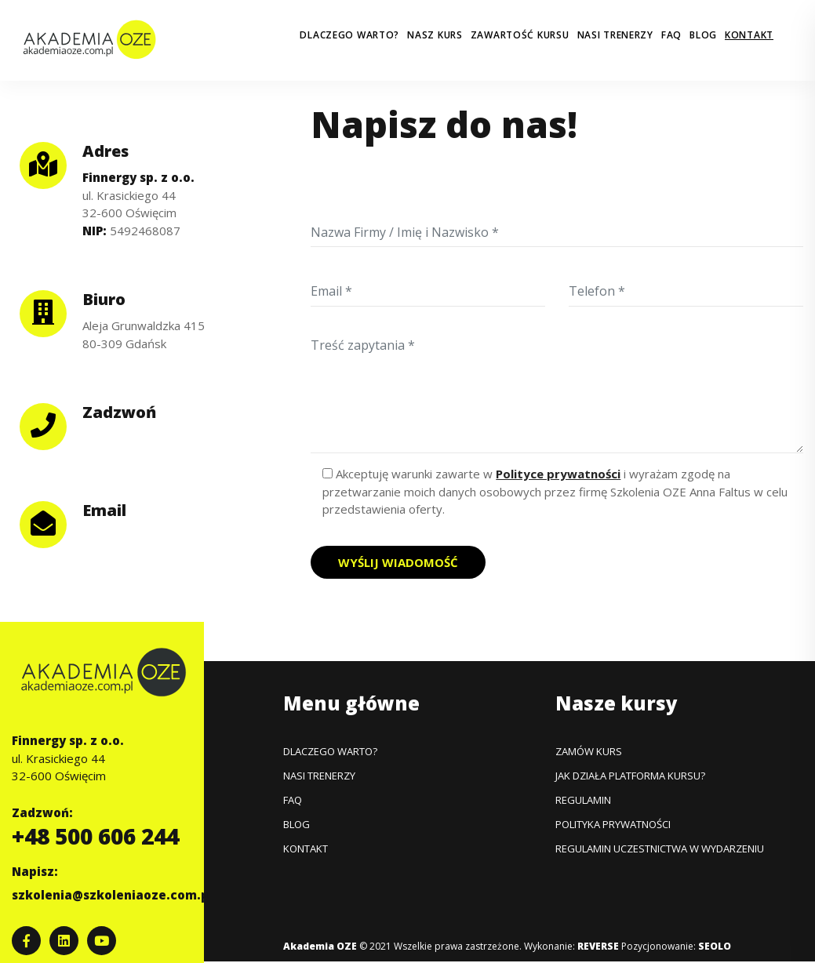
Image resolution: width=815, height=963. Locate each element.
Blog (703, 35)
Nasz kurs (434, 35)
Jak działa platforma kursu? (630, 776)
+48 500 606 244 (95, 836)
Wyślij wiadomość (398, 562)
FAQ (671, 35)
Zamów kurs (588, 751)
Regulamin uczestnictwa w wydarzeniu (659, 848)
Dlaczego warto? (349, 35)
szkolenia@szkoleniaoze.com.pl (112, 895)
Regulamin (583, 800)
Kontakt (749, 35)
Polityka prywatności (613, 824)
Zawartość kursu (520, 35)
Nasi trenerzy (615, 35)
